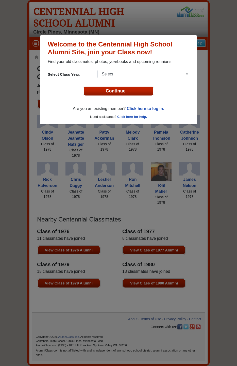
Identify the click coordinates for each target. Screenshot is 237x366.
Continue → (118, 90)
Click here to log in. (145, 108)
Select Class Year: (64, 74)
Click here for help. (132, 117)
